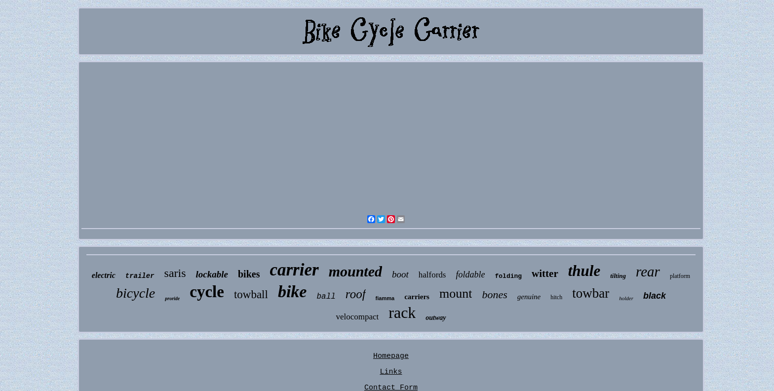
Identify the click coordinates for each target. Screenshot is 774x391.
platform (680, 276)
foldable (470, 274)
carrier (294, 269)
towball (251, 294)
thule (584, 270)
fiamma (385, 298)
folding (508, 276)
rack (402, 312)
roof (356, 294)
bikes (249, 274)
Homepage (391, 356)
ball (325, 296)
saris (175, 273)
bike (292, 291)
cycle (207, 292)
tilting (618, 275)
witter (545, 273)
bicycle (135, 293)
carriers (416, 297)
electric (104, 275)
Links (391, 372)
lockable (212, 274)
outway (436, 317)
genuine (529, 297)
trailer (140, 276)
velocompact (357, 316)
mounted (355, 271)
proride (172, 298)
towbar (590, 293)
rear (648, 271)
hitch (556, 297)
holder (626, 298)
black (654, 296)
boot (400, 274)
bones (494, 294)
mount (455, 293)
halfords (432, 274)
